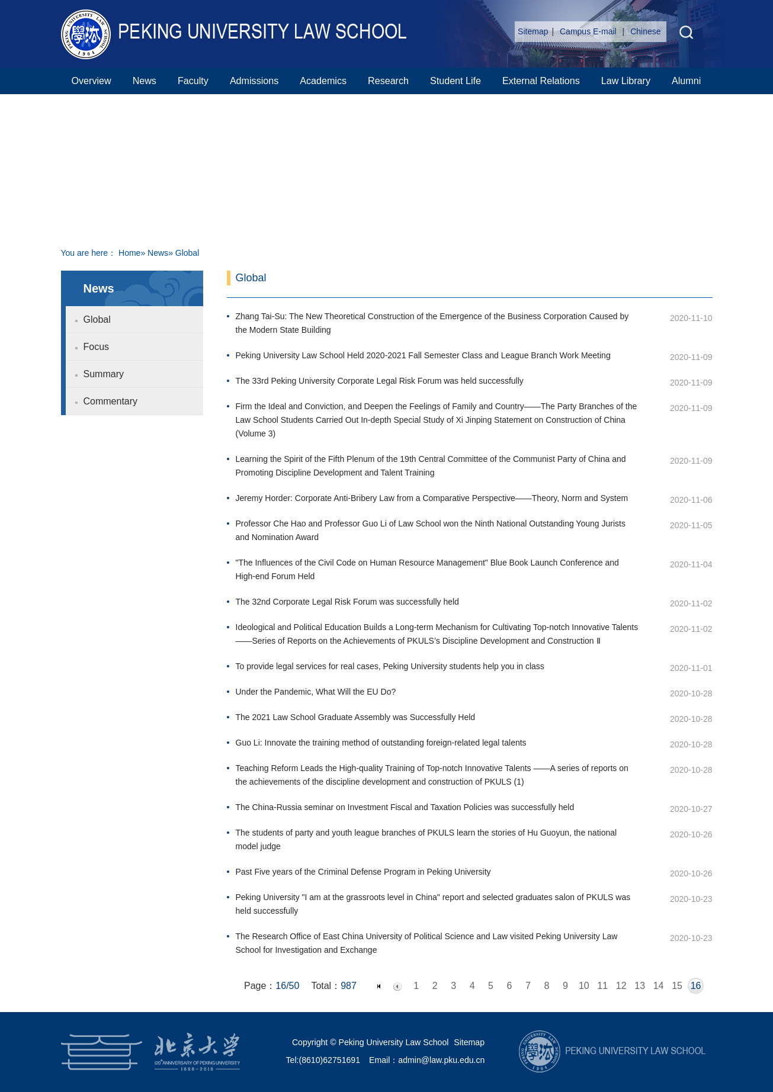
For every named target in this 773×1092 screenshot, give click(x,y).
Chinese (645, 31)
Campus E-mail (589, 31)
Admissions (254, 80)
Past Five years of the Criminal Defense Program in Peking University (363, 871)
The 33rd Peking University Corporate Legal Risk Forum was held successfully (380, 381)
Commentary (111, 401)
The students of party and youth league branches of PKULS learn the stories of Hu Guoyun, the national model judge (426, 839)
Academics (323, 80)
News (144, 80)
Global (97, 319)
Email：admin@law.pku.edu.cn (427, 1060)
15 (677, 986)
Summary (104, 374)
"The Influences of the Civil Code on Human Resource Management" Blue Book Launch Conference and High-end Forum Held (427, 569)
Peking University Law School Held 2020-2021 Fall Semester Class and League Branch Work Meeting (423, 355)
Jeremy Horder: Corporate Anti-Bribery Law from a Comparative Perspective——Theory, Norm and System (432, 498)
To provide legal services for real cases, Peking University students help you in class (390, 666)
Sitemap (533, 31)
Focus (97, 347)
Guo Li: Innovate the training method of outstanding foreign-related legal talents (381, 742)
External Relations (541, 80)
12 (621, 986)
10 (584, 986)
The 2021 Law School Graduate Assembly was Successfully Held (356, 717)
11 (602, 986)
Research (388, 80)
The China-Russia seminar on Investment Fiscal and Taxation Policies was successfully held (405, 807)
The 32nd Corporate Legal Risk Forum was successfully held (347, 601)
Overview (91, 80)
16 (696, 986)
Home (129, 253)
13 (639, 986)
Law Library (625, 80)
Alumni (686, 80)
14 (658, 986)
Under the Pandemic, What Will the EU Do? (316, 691)
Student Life (455, 80)
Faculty (193, 80)
